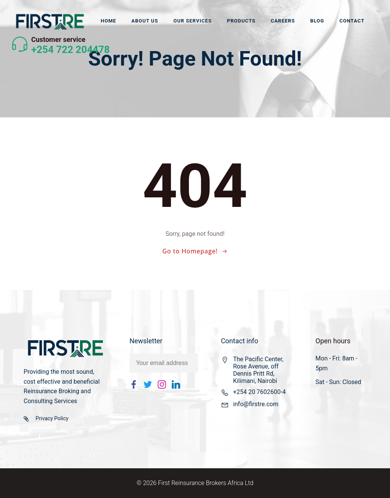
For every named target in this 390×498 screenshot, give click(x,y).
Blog (317, 21)
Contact (351, 21)
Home (108, 21)
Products (241, 21)
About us (144, 21)
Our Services (192, 21)
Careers (283, 21)
